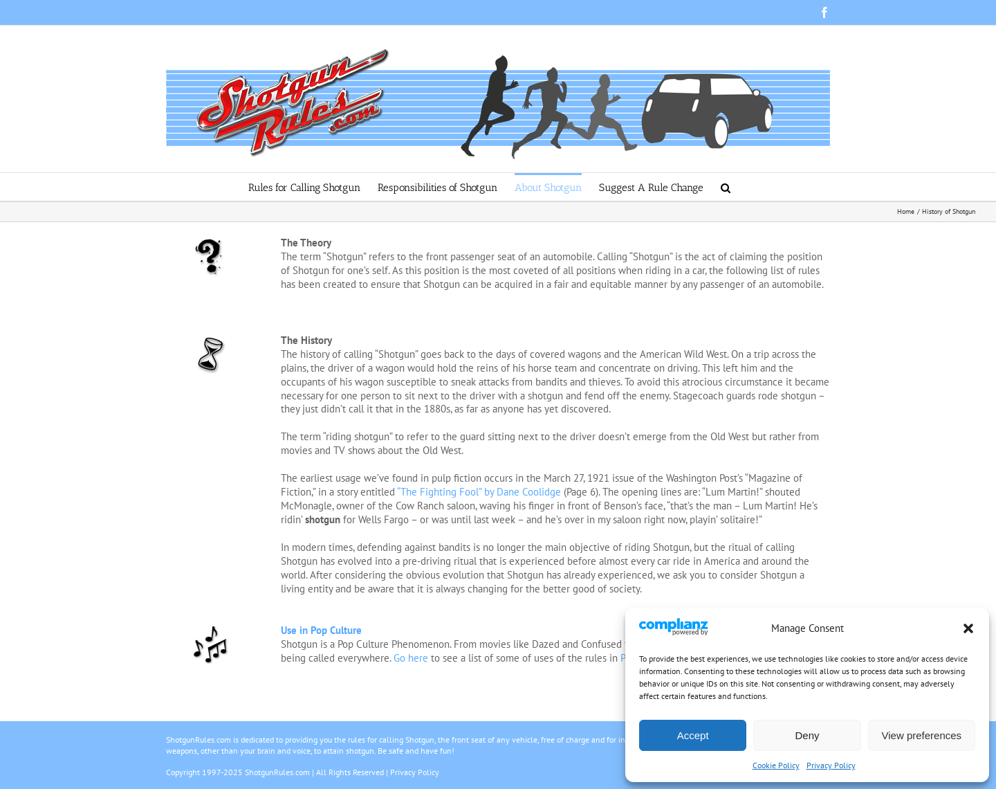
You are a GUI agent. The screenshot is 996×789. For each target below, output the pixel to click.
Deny (807, 735)
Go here (411, 657)
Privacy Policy (831, 765)
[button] (968, 628)
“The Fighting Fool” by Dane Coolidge (479, 491)
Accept (693, 735)
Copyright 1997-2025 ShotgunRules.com (238, 772)
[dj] (210, 628)
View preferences (922, 735)
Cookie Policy (776, 765)
